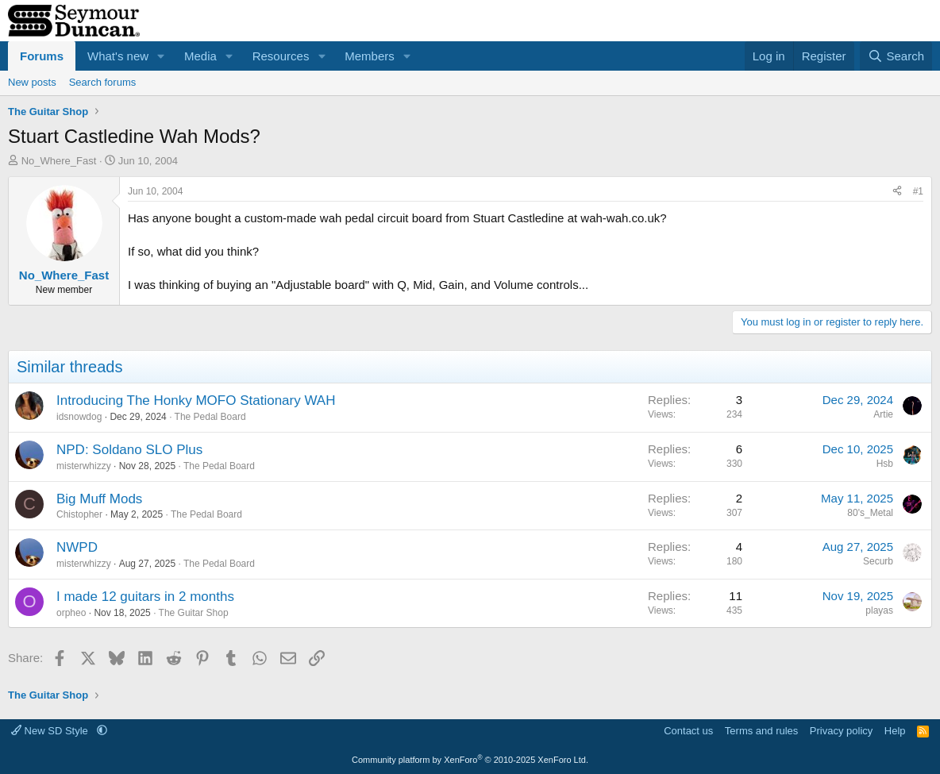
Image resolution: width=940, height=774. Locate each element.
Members (370, 56)
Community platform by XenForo (470, 759)
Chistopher (79, 514)
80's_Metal (870, 512)
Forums (42, 56)
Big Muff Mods (99, 498)
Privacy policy (841, 731)
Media (200, 56)
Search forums (103, 82)
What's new (117, 56)
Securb (878, 561)
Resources (281, 56)
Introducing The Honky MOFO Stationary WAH (195, 400)
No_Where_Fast (59, 161)
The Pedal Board (210, 416)
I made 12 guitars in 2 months (145, 596)
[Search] (896, 56)
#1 (918, 191)
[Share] (897, 192)
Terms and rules (761, 731)
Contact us (688, 731)
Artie (883, 414)
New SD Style (51, 731)
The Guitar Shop (194, 612)
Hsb (884, 463)
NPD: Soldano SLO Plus (129, 449)
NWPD (77, 547)
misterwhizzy (83, 466)
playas (879, 610)
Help (895, 731)
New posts (32, 82)
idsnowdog (79, 416)
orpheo (71, 612)
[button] (161, 56)
